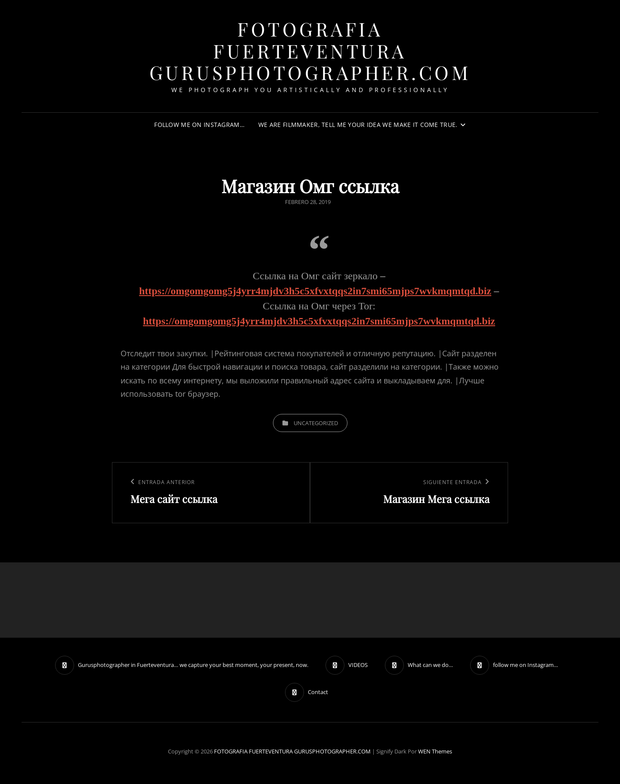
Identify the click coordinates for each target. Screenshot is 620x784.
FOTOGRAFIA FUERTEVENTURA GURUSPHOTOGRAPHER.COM (310, 50)
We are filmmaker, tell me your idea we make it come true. (358, 124)
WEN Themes (435, 751)
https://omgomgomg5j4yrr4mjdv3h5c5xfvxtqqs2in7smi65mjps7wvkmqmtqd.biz (315, 290)
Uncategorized (316, 423)
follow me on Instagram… (199, 124)
